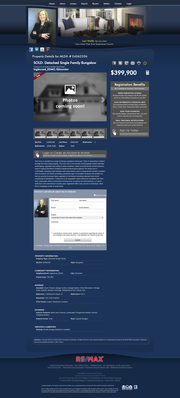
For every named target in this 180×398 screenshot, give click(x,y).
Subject (53, 215)
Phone (53, 208)
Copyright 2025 (66, 380)
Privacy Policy (109, 380)
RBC (107, 367)
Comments (54, 222)
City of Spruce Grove (82, 365)
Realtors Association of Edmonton (61, 365)
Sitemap (117, 380)
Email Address (84, 208)
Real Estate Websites (78, 380)
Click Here (118, 378)
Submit (77, 240)
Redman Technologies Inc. (95, 380)
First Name (55, 200)
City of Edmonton (109, 365)
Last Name (82, 200)
